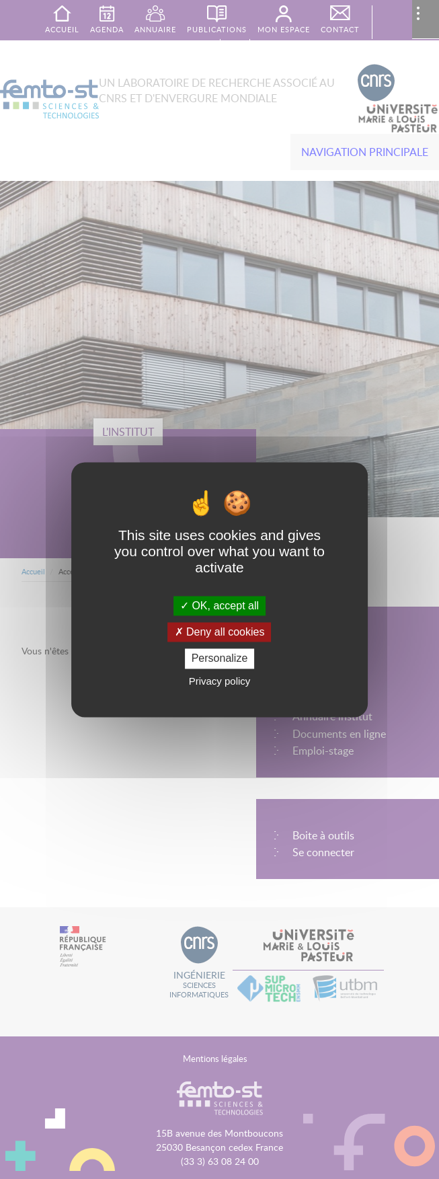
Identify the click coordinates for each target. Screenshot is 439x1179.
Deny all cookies (220, 632)
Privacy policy (220, 681)
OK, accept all (219, 605)
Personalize (220, 658)
